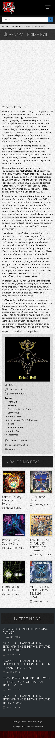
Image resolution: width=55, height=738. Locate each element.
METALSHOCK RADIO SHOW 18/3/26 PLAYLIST (39, 592)
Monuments (17, 26)
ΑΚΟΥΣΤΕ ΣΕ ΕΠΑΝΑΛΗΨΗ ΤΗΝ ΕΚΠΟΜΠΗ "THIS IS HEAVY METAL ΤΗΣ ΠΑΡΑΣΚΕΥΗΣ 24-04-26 (26, 664)
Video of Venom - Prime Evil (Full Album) (27, 72)
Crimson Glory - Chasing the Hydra (12, 500)
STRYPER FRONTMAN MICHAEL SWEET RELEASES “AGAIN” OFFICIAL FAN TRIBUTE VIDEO (26, 681)
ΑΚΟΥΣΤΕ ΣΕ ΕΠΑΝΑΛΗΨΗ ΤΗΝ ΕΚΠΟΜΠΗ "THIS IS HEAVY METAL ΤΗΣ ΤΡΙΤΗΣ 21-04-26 (26, 699)
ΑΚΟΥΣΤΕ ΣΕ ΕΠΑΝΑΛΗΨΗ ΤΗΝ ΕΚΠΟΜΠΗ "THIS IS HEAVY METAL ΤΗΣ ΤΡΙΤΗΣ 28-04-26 (26, 646)
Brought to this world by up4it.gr (27, 721)
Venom (12, 449)
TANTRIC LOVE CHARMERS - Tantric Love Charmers (40, 545)
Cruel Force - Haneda (38, 498)
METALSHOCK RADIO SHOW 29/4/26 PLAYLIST (25, 630)
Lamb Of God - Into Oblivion (12, 588)
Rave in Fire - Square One (10, 541)
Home (5, 26)
